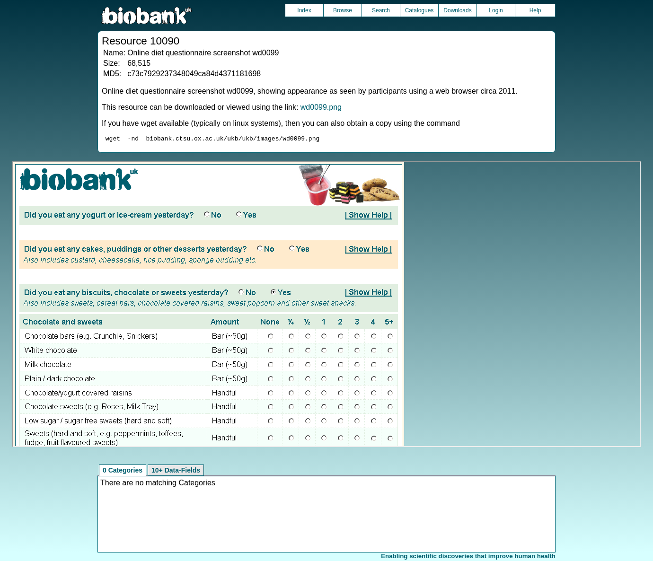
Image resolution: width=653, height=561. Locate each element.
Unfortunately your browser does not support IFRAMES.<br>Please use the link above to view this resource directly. (326, 305)
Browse (342, 10)
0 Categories (122, 471)
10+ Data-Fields (175, 471)
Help (535, 10)
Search (381, 10)
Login (496, 10)
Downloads (457, 10)
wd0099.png (321, 107)
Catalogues (419, 10)
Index (304, 10)
